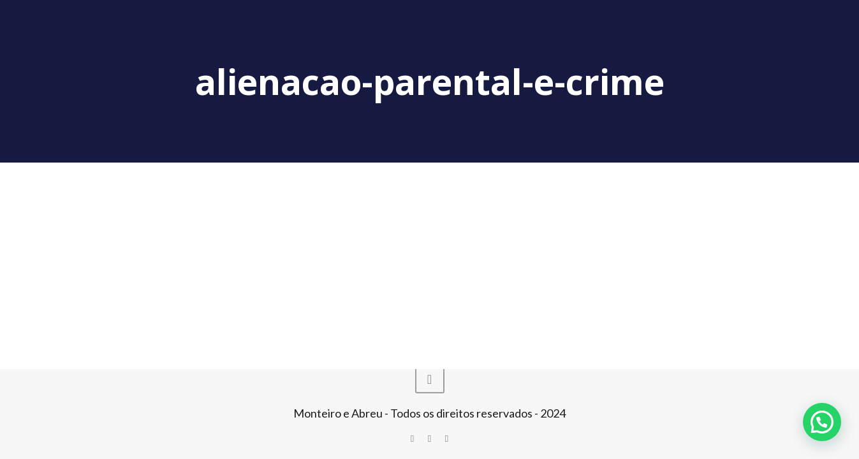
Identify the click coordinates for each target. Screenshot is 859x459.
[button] (822, 422)
